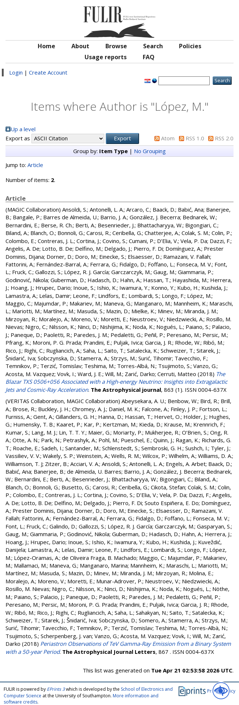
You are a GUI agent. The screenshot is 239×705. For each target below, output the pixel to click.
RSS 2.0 (224, 138)
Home (46, 46)
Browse (116, 46)
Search (153, 46)
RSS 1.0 (195, 138)
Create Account (48, 72)
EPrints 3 (56, 689)
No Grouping (150, 151)
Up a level (23, 129)
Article (35, 164)
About (80, 46)
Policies (190, 46)
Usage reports (106, 57)
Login (16, 72)
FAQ (148, 57)
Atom (168, 138)
